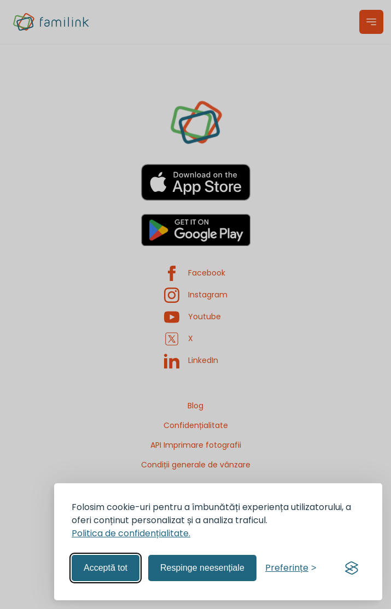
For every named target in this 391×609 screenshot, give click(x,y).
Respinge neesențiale (202, 567)
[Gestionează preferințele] (290, 568)
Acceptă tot (105, 567)
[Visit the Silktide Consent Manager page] (352, 568)
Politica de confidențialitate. (131, 533)
